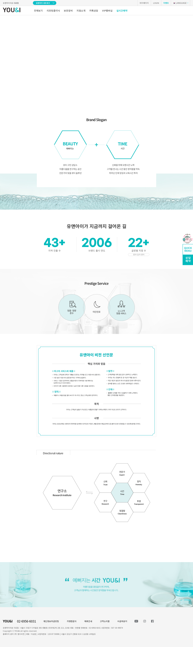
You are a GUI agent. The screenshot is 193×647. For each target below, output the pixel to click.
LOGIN (156, 3)
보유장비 (68, 10)
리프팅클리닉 (53, 10)
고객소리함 (105, 621)
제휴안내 (88, 621)
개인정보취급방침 (51, 621)
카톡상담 (93, 10)
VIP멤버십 (107, 10)
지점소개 (81, 10)
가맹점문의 (71, 621)
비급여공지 (122, 621)
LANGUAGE (179, 2)
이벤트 (166, 3)
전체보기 (38, 10)
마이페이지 (144, 3)
